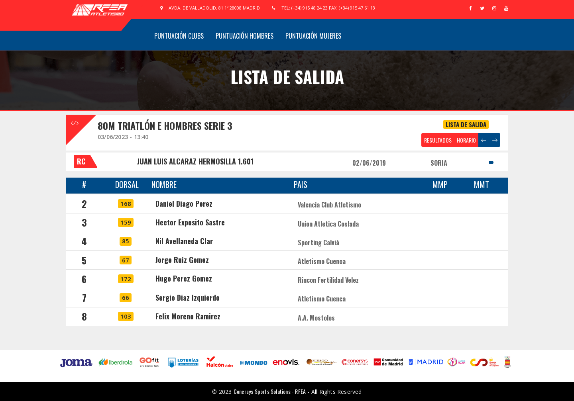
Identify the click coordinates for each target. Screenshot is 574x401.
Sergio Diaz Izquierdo (187, 297)
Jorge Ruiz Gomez (182, 259)
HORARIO (466, 140)
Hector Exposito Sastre (190, 222)
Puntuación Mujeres (313, 36)
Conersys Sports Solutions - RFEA (270, 391)
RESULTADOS (438, 140)
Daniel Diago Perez (183, 203)
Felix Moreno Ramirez (187, 316)
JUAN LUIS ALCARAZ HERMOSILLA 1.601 (195, 161)
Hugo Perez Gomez (183, 278)
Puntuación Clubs (179, 36)
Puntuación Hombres (244, 36)
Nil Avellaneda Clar (184, 241)
